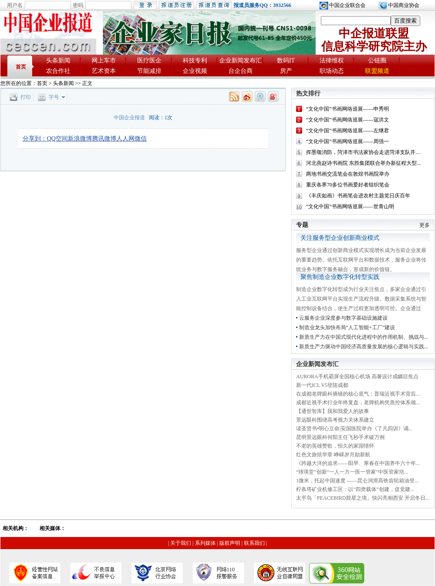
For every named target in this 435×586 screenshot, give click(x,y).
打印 (25, 97)
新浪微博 (80, 138)
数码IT (286, 60)
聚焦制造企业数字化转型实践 (339, 277)
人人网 (125, 138)
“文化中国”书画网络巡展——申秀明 (347, 109)
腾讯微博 (104, 138)
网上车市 (104, 60)
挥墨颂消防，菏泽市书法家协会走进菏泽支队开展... (365, 152)
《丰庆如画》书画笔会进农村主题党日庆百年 (358, 196)
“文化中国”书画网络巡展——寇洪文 (347, 120)
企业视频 (195, 71)
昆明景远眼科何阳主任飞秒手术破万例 (340, 437)
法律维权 (332, 60)
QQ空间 (57, 138)
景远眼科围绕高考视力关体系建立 (335, 420)
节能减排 (149, 71)
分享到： (35, 138)
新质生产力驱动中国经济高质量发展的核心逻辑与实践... (363, 347)
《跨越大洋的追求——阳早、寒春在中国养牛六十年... (358, 463)
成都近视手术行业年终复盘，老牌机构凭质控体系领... (358, 402)
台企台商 (240, 71)
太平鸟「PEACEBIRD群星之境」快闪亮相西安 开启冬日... (362, 498)
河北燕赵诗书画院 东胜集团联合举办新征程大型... (363, 163)
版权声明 (229, 543)
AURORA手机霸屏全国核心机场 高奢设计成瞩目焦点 (357, 376)
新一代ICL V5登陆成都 (322, 385)
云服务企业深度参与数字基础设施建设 (343, 318)
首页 (21, 67)
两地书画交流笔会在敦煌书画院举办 (347, 174)
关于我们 (180, 543)
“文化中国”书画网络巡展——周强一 (347, 141)
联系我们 (254, 543)
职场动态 (332, 71)
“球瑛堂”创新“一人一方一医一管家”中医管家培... (352, 472)
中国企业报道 (129, 118)
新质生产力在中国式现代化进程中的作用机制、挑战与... (363, 337)
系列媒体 (205, 543)
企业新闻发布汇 (240, 60)
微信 (141, 138)
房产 (286, 71)
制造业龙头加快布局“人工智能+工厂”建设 (347, 327)
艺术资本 (104, 71)
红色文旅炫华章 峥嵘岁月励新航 (333, 455)
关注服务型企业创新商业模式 (339, 238)
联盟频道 (377, 71)
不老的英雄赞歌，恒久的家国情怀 (335, 446)
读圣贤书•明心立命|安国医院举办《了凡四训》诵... (354, 429)
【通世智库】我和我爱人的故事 (332, 411)
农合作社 (58, 71)
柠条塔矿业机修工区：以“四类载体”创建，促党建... (355, 489)
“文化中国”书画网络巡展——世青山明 (350, 206)
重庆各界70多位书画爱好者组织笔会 (347, 185)
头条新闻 (58, 60)
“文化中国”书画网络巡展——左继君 (347, 131)
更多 (424, 225)
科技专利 (195, 60)
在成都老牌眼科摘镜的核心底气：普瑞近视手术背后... (358, 394)
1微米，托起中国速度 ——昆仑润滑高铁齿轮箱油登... (357, 481)
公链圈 (377, 60)
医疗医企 (149, 60)
